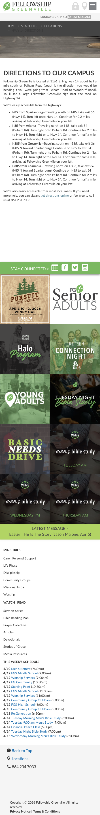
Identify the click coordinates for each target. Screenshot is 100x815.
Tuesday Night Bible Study (29, 731)
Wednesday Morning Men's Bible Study (38, 736)
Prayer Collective (14, 625)
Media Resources (15, 654)
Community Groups (16, 580)
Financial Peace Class (25, 727)
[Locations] (85, 8)
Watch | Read (14, 602)
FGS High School (23, 704)
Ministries (12, 550)
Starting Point (20, 686)
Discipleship (11, 572)
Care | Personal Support (19, 558)
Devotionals (11, 639)
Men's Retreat (20, 669)
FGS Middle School (24, 673)
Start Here (30, 26)
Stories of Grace (14, 646)
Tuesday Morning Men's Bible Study (36, 718)
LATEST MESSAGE (79, 17)
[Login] (75, 8)
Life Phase (10, 565)
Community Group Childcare (31, 700)
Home (11, 26)
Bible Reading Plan (16, 618)
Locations (53, 26)
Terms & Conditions (46, 811)
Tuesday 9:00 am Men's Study (32, 722)
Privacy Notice (20, 811)
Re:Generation (21, 713)
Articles (8, 632)
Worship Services (23, 678)
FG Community (21, 682)
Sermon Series (13, 611)
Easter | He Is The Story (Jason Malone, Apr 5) (50, 535)
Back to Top (19, 751)
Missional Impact (15, 587)
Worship (9, 594)
